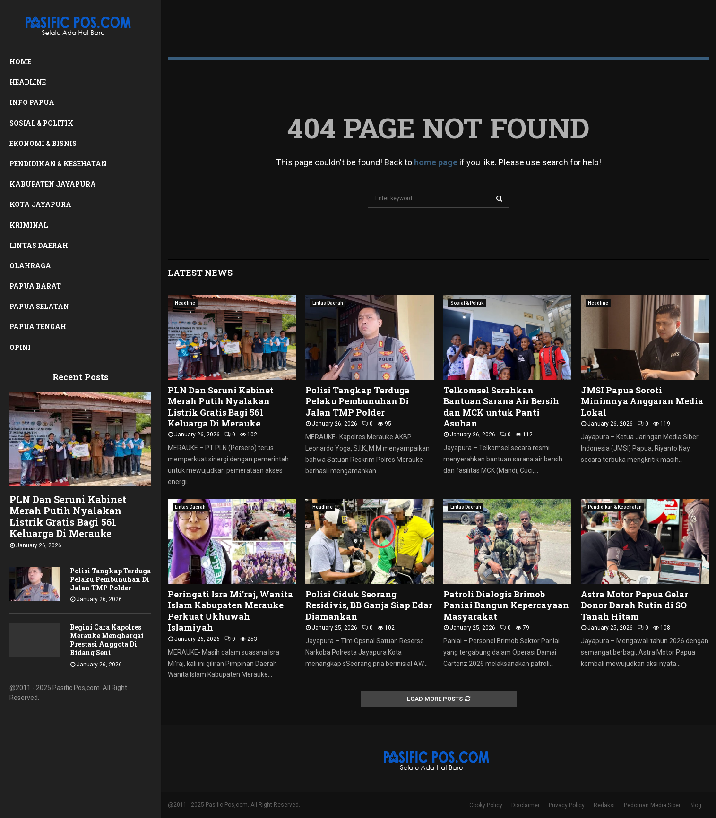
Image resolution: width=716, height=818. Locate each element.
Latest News (200, 272)
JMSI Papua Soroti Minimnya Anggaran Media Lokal (642, 401)
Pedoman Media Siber (652, 805)
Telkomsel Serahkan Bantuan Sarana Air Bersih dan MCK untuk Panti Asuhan (501, 406)
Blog (695, 805)
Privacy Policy (567, 805)
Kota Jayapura (40, 204)
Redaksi (604, 805)
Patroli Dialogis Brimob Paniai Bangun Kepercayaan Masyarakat (506, 605)
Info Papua (31, 102)
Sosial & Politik (41, 123)
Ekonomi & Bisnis (43, 143)
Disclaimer (525, 805)
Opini (20, 347)
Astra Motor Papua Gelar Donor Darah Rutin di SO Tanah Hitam (634, 605)
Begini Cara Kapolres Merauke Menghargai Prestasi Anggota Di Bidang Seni (107, 639)
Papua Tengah (37, 326)
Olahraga (30, 265)
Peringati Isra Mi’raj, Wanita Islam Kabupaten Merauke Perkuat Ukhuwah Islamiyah (230, 610)
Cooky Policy (485, 805)
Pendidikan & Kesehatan (58, 163)
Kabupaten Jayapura (52, 183)
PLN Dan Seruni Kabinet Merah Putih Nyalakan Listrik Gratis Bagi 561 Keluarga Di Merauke (67, 516)
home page (435, 162)
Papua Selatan (39, 306)
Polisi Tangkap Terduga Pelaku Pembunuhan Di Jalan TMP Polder (110, 579)
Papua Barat (35, 285)
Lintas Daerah (38, 245)
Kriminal (28, 225)
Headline (27, 81)
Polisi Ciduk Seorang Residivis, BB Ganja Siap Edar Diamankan (368, 605)
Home (20, 61)
